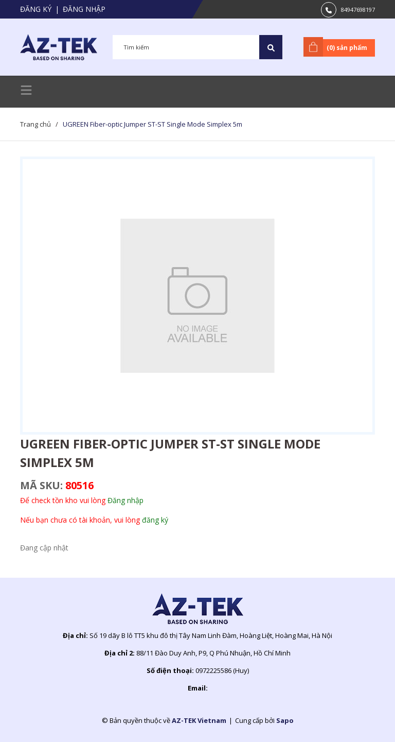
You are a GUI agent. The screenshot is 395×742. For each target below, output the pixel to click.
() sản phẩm (337, 47)
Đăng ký (35, 9)
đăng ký (155, 520)
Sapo (285, 720)
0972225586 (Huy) (222, 670)
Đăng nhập (84, 9)
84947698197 (358, 9)
